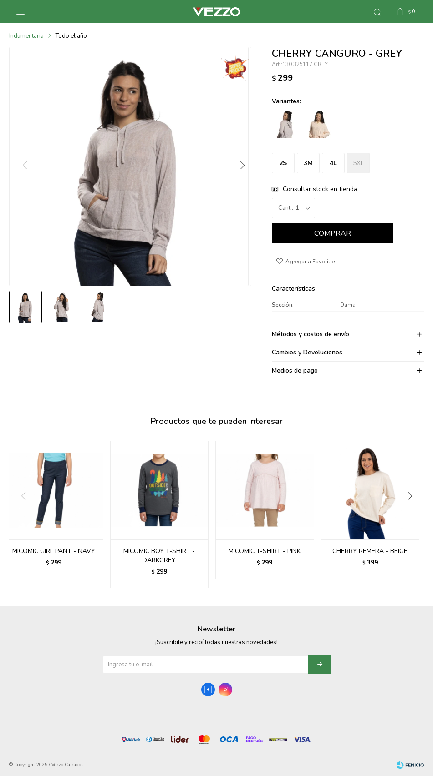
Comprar (332, 233)
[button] (242, 170)
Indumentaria (26, 36)
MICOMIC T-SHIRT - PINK (265, 551)
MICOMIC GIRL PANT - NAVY (53, 551)
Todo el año (71, 36)
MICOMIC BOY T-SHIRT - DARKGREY (159, 555)
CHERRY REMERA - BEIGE (370, 551)
